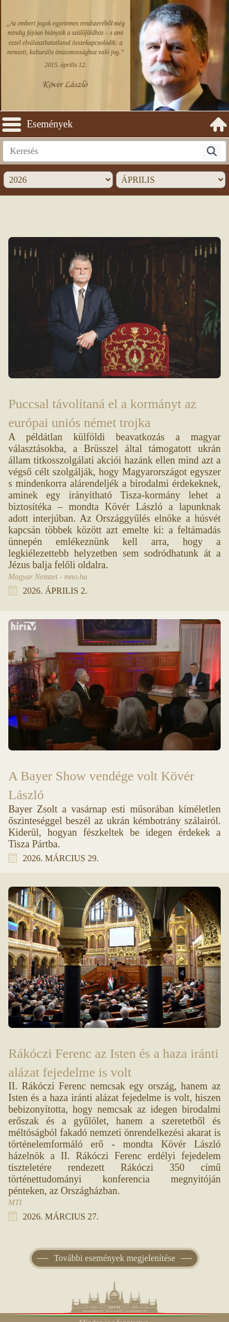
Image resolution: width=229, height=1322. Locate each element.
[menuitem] (218, 124)
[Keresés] (211, 151)
